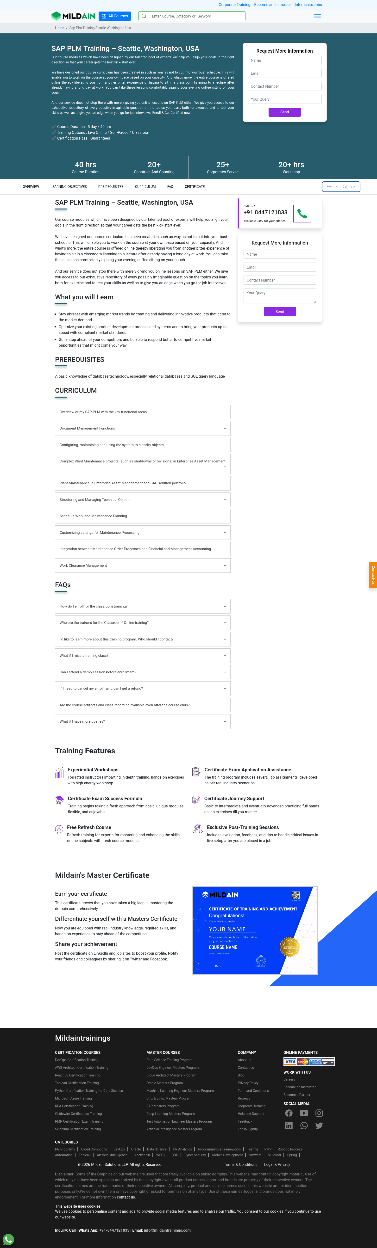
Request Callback (341, 186)
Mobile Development (227, 1155)
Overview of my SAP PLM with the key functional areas (103, 412)
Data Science (157, 1149)
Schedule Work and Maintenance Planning (93, 516)
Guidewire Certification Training (78, 1114)
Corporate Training (234, 4)
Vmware (255, 1155)
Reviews (244, 1098)
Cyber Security (195, 1155)
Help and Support (251, 1114)
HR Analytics (182, 1149)
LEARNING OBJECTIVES (69, 187)
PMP (267, 1149)
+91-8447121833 (114, 1230)
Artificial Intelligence (112, 1155)
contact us (126, 1197)
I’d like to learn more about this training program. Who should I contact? (117, 639)
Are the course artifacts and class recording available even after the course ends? (125, 705)
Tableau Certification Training (77, 1083)
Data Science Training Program (169, 1060)
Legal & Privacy (277, 1164)
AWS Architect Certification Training (81, 1068)
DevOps (119, 1149)
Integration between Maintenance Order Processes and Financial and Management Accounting (135, 549)
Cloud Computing (94, 1149)
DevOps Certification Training (77, 1060)
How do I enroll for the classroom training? (93, 606)
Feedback (245, 1121)
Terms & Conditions (241, 1164)
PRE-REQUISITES (111, 187)
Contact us (246, 1068)
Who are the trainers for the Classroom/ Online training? (104, 623)
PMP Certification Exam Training (79, 1121)
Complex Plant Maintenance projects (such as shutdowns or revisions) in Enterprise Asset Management (143, 461)
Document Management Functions (87, 428)
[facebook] (288, 1113)
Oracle (136, 1149)
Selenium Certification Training (78, 1129)
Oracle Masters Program (164, 1083)
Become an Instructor (272, 4)
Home (59, 28)
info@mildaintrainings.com (167, 1230)
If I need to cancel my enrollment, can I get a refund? (101, 688)
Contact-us (373, 575)
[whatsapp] (304, 1125)
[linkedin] (288, 1125)
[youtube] (304, 1113)
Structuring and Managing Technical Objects (95, 500)
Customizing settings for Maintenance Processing (99, 532)
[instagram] (319, 1113)
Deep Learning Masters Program (170, 1114)
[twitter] (319, 1125)
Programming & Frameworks (219, 1149)
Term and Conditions (253, 1091)
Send (284, 112)
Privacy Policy (248, 1083)
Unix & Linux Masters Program (169, 1098)
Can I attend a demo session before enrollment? (98, 672)
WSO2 (160, 1155)
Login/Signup (248, 1129)
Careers (289, 1079)
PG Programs (65, 1149)
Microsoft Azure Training (73, 1098)
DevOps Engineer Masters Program (172, 1068)
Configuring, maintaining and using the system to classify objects (112, 445)
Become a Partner (296, 1095)
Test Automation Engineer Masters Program (179, 1121)
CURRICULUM (145, 187)
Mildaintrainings (83, 1038)
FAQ (170, 187)
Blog (241, 1075)
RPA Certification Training (74, 1106)
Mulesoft (274, 1155)
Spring (292, 1155)
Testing (252, 1149)
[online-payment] (309, 1061)
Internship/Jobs (308, 4)
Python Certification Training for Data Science (89, 1091)
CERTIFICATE (195, 187)
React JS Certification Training (77, 1075)
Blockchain (142, 1155)
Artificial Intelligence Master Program (174, 1129)
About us (244, 1060)
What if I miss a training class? (84, 655)
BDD (175, 1155)
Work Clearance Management (83, 565)
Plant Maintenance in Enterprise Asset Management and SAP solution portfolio (123, 483)
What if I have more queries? (82, 721)
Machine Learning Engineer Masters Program (180, 1091)
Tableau (85, 1155)
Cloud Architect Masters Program (171, 1075)
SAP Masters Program (163, 1106)
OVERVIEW (31, 187)
